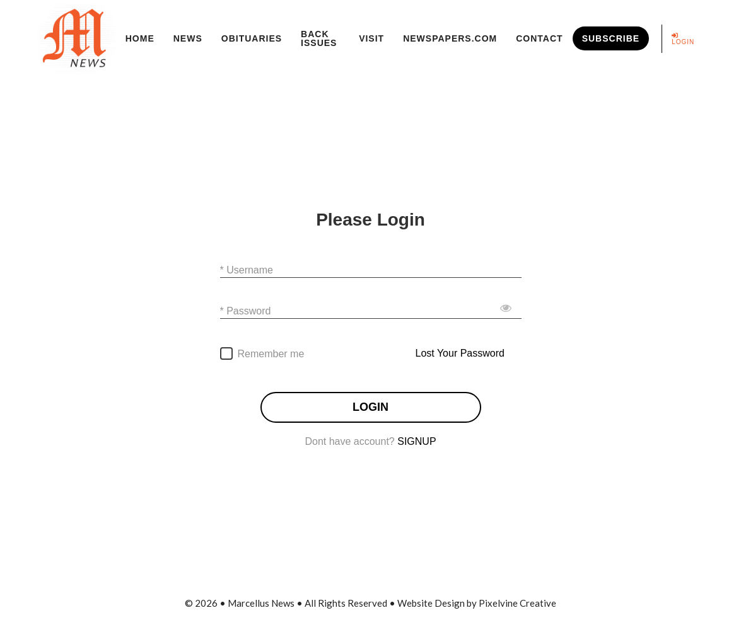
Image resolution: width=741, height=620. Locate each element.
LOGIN (370, 407)
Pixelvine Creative (517, 603)
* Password (245, 310)
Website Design (431, 603)
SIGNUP (416, 441)
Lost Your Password (460, 353)
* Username (246, 269)
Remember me (271, 353)
